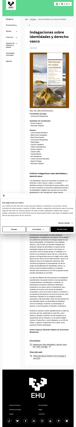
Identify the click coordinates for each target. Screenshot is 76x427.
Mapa (40, 409)
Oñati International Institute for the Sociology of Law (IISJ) (49, 357)
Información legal (15, 409)
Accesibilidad (42, 405)
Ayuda (11, 414)
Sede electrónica (14, 405)
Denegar (14, 229)
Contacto (41, 414)
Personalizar (38, 229)
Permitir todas (62, 229)
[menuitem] (68, 4)
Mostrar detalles (64, 223)
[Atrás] (29, 25)
